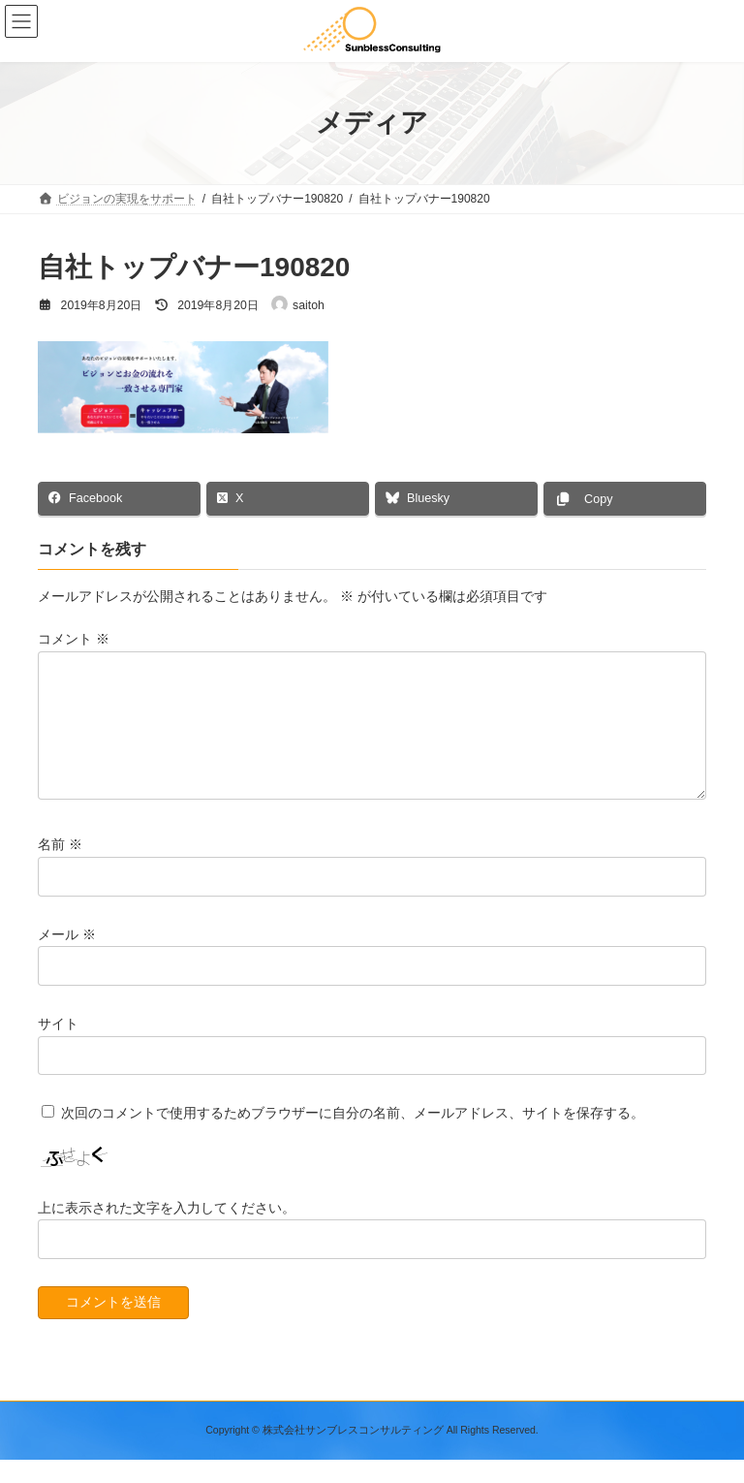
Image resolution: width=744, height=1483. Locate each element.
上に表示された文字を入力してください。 (166, 1231)
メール (67, 957)
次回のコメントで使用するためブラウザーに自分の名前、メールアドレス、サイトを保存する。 (352, 1136)
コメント (73, 639)
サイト (58, 1047)
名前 (60, 868)
